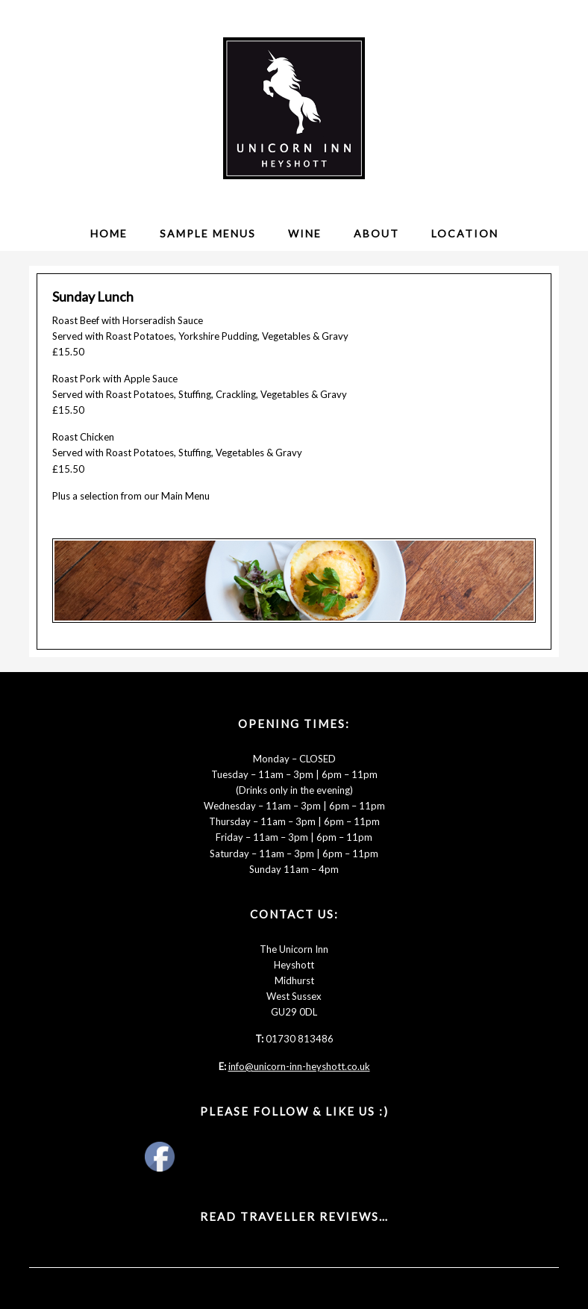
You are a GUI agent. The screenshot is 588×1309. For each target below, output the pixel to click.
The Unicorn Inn (294, 108)
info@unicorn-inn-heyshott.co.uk (299, 1066)
